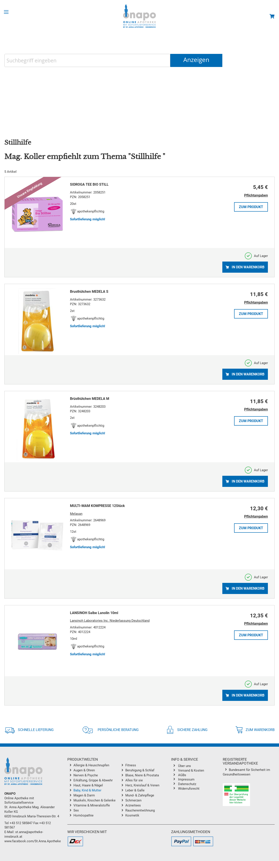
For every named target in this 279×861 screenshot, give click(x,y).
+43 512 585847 (21, 823)
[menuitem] (96, 766)
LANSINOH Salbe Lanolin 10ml (94, 613)
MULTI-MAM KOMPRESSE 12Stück (97, 506)
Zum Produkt (251, 207)
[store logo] (139, 16)
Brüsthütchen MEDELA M (89, 399)
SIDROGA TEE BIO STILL (89, 184)
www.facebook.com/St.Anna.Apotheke (32, 841)
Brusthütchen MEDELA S (89, 291)
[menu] (119, 791)
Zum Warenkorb (255, 730)
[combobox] (87, 60)
